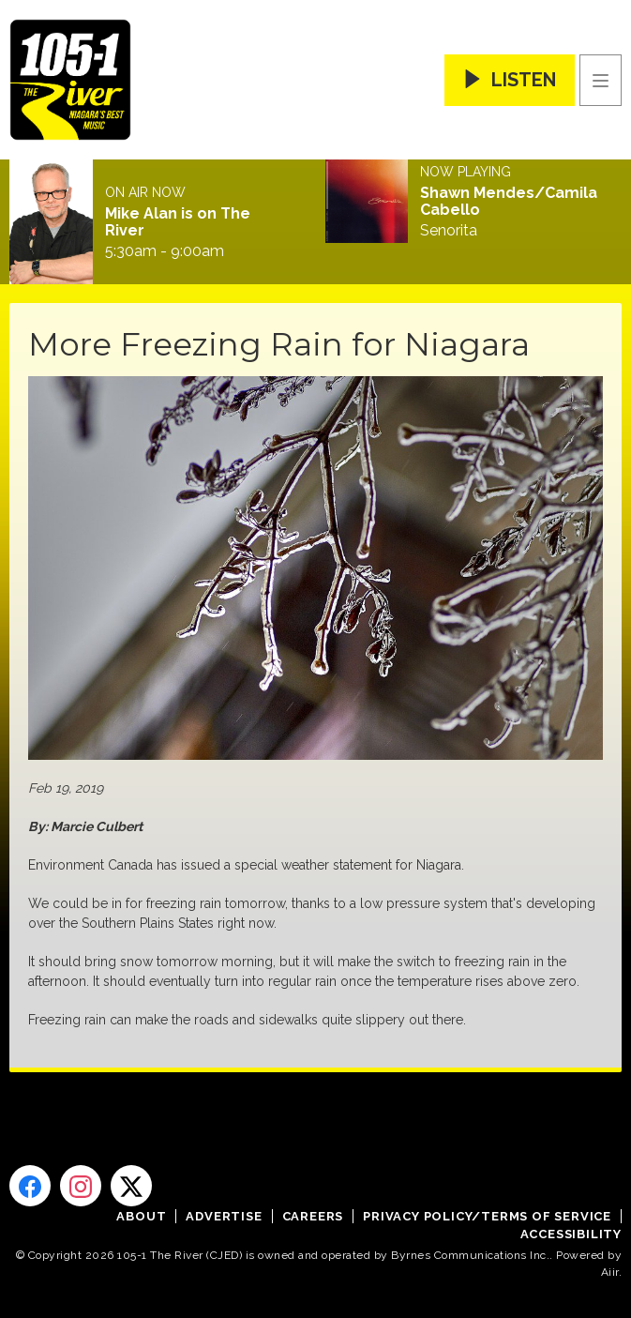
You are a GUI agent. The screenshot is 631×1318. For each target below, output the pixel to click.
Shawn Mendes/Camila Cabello (508, 202)
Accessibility (571, 1234)
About (141, 1216)
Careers (313, 1216)
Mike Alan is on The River (177, 222)
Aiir (610, 1272)
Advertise (224, 1216)
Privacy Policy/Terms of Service (487, 1216)
